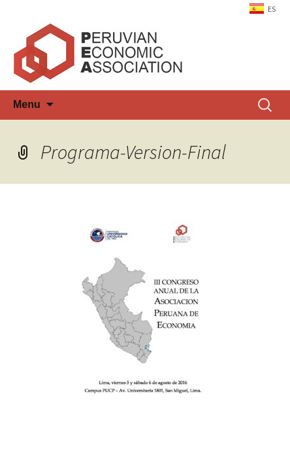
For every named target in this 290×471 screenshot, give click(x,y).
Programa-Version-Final (133, 151)
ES (272, 9)
